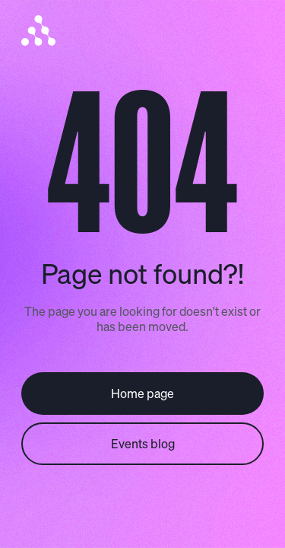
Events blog (143, 443)
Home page (142, 393)
